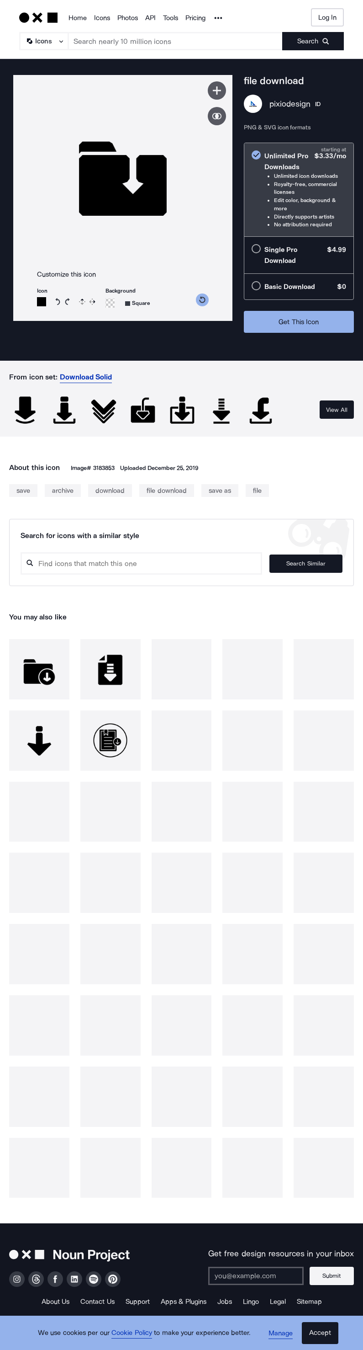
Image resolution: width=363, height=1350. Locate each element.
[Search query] (144, 563)
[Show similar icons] (217, 116)
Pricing (195, 18)
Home (77, 18)
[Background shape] (137, 303)
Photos (127, 18)
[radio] (298, 189)
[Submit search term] (313, 41)
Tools (170, 18)
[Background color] (110, 303)
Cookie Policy (132, 1334)
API (150, 18)
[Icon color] (42, 302)
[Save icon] (217, 90)
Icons (102, 18)
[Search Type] (43, 41)
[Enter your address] (256, 1276)
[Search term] (175, 41)
